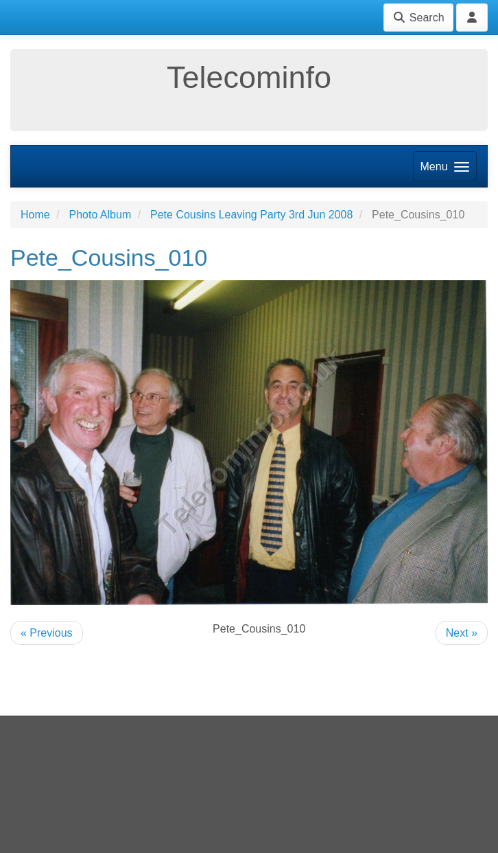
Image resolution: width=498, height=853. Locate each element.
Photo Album (100, 214)
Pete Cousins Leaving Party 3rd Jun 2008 (251, 214)
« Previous (47, 633)
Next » (461, 633)
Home (35, 214)
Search (418, 17)
